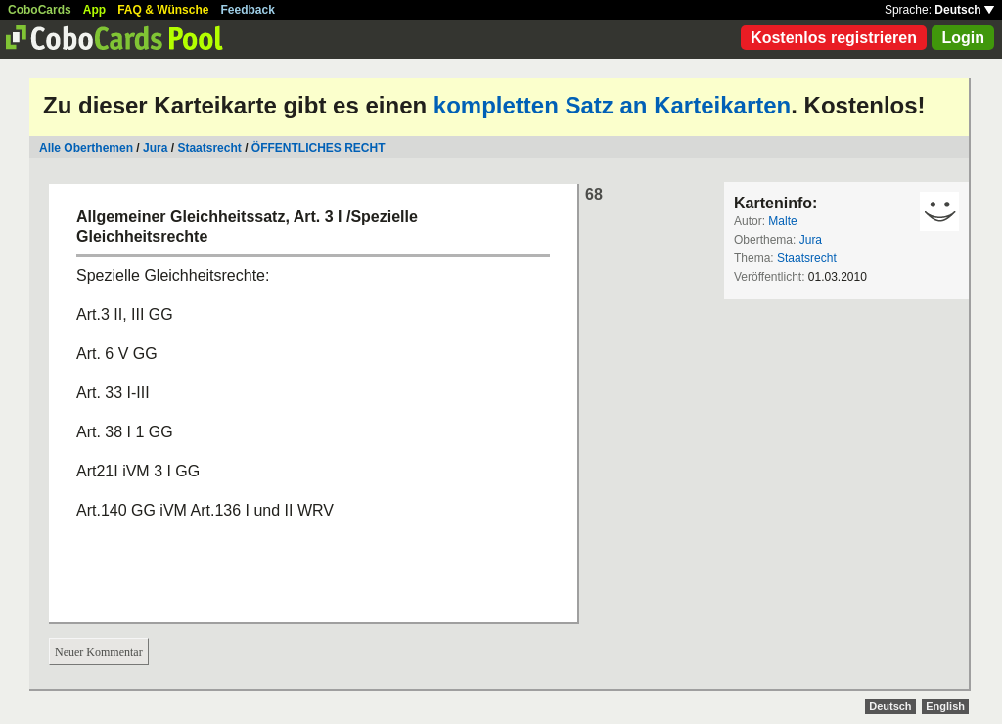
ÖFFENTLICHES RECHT (318, 148)
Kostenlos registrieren (834, 37)
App (94, 10)
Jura (155, 148)
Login (962, 37)
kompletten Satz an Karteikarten (612, 105)
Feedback (248, 10)
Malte (782, 221)
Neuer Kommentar (99, 651)
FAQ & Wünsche (162, 10)
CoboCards (39, 10)
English (945, 706)
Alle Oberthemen (86, 148)
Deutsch (964, 10)
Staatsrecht (209, 148)
